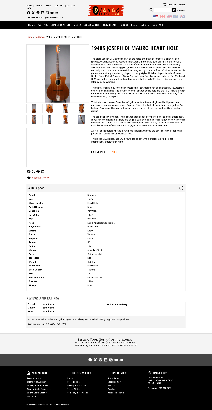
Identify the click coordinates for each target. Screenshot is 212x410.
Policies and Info (69, 373)
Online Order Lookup (37, 392)
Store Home (113, 378)
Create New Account (36, 381)
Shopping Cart (114, 381)
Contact (59, 5)
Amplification (60, 25)
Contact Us (32, 396)
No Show (39, 37)
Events (145, 25)
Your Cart (164, 4)
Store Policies (73, 381)
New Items (109, 25)
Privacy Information (77, 385)
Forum (39, 5)
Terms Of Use (73, 389)
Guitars (43, 25)
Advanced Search (116, 392)
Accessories (92, 25)
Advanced (181, 10)
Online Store (109, 373)
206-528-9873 (165, 388)
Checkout (112, 389)
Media (77, 25)
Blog (48, 5)
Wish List (112, 385)
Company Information (78, 392)
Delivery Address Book (37, 385)
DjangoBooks (150, 373)
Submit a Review (40, 177)
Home (29, 37)
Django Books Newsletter (39, 389)
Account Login (34, 378)
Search (151, 10)
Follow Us (28, 171)
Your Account (28, 373)
